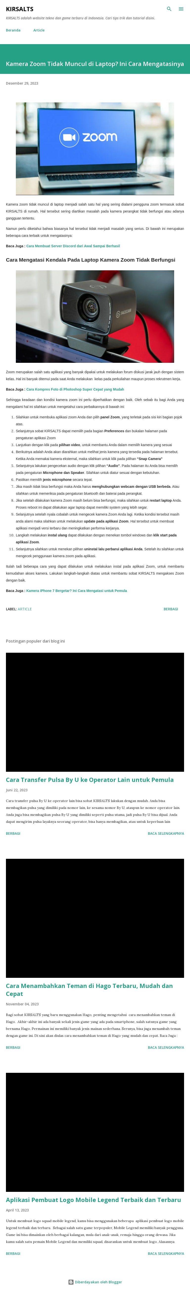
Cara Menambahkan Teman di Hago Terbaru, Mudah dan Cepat (89, 990)
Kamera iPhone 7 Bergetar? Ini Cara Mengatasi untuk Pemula (76, 591)
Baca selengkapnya (166, 833)
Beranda (13, 30)
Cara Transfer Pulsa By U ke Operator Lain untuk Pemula (90, 779)
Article (39, 30)
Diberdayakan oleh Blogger (95, 1282)
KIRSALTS (19, 9)
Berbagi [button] (171, 609)
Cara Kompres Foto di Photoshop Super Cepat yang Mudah (75, 389)
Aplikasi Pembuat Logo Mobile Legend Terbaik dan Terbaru (93, 1200)
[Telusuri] (169, 9)
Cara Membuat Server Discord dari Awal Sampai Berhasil (73, 246)
